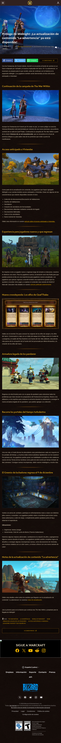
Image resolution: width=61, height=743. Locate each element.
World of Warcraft (38, 619)
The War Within (13, 619)
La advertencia (25, 619)
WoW (48, 619)
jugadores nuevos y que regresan (14, 623)
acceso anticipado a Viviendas (38, 621)
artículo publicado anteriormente (41, 284)
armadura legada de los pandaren (14, 621)
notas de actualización (35, 600)
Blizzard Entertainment (25, 46)
